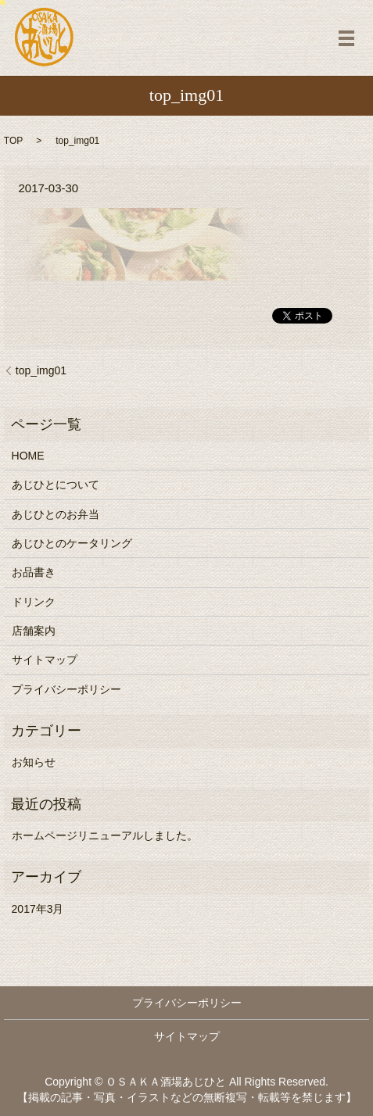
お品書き (34, 572)
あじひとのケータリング (72, 543)
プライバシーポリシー (66, 689)
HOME (28, 455)
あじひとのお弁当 (55, 514)
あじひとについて (55, 484)
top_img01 (41, 370)
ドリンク (34, 602)
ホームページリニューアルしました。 (105, 835)
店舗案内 (34, 630)
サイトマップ (44, 659)
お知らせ (34, 762)
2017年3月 (38, 909)
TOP (13, 140)
